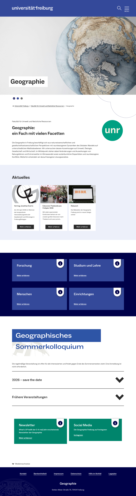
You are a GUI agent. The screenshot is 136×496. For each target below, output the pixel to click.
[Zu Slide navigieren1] (18, 98)
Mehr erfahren (23, 275)
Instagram (78, 435)
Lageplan (112, 473)
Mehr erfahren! (25, 438)
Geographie (27, 82)
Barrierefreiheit (40, 473)
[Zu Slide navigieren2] (22, 98)
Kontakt (23, 473)
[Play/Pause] (14, 98)
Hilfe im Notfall (95, 473)
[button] (68, 379)
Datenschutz (76, 473)
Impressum (58, 473)
